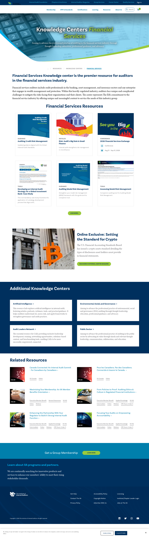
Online (42, 380)
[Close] (146, 532)
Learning (95, 10)
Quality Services (128, 2)
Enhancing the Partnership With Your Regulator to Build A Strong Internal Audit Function (49, 424)
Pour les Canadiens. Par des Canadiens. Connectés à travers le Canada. (117, 373)
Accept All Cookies (121, 533)
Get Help (73, 507)
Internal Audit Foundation (38, 2)
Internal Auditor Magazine (79, 2)
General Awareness (58, 402)
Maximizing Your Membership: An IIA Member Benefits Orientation (48, 395)
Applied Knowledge (124, 405)
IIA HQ (32, 405)
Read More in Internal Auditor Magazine (31, 266)
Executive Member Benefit (39, 402)
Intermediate (108, 408)
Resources (106, 10)
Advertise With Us (100, 516)
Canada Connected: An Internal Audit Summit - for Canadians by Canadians (49, 373)
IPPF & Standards (66, 10)
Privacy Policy (75, 516)
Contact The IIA (75, 511)
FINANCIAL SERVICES (94, 69)
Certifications (82, 10)
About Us (118, 10)
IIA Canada (33, 380)
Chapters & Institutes (58, 2)
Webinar (46, 405)
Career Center (113, 2)
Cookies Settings (107, 533)
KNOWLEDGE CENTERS (74, 69)
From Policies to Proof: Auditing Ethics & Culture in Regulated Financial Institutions (118, 396)
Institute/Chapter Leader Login (128, 511)
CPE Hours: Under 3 (104, 412)
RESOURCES (57, 69)
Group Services (98, 2)
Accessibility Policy (100, 507)
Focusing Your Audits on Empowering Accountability (116, 423)
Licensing (120, 507)
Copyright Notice (100, 511)
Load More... (74, 216)
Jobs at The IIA (122, 516)
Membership (51, 10)
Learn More (93, 466)
